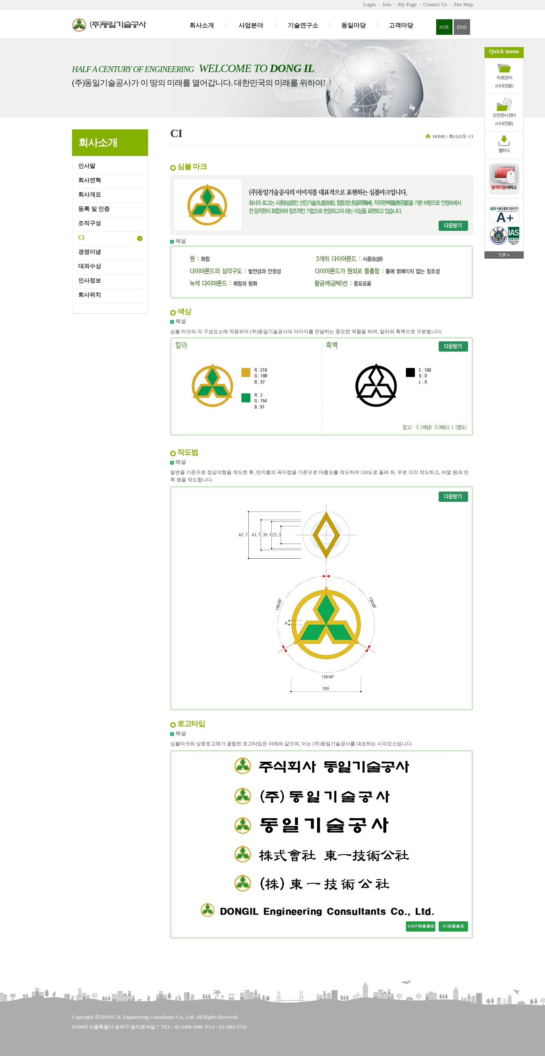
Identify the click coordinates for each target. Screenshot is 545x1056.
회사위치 (89, 295)
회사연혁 (89, 180)
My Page (407, 4)
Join (386, 4)
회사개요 (89, 195)
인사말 (86, 166)
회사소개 (201, 25)
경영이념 (89, 252)
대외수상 (89, 266)
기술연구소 (303, 25)
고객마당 (401, 25)
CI (81, 238)
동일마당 (353, 25)
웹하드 (504, 150)
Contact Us (435, 4)
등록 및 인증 (94, 209)
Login (369, 4)
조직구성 (89, 223)
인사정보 (89, 281)
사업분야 (251, 25)
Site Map (463, 4)
